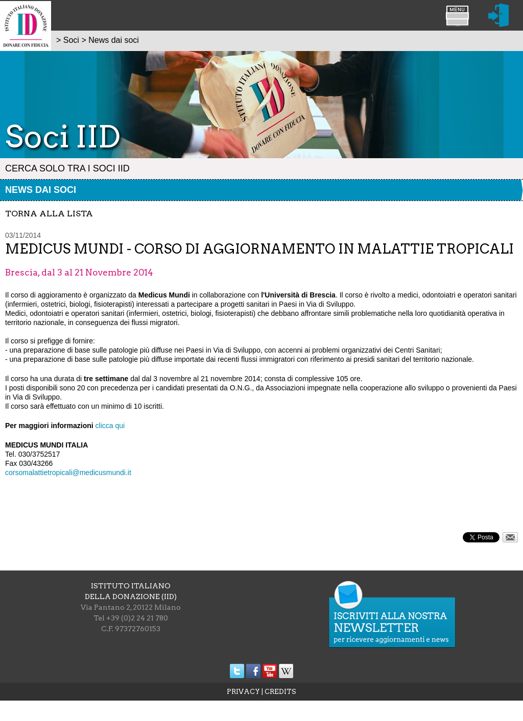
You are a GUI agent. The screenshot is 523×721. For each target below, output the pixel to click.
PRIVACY (243, 691)
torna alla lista (49, 213)
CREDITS (280, 691)
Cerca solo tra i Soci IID (67, 168)
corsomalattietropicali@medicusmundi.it (68, 472)
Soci (71, 40)
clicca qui (110, 425)
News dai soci (40, 190)
